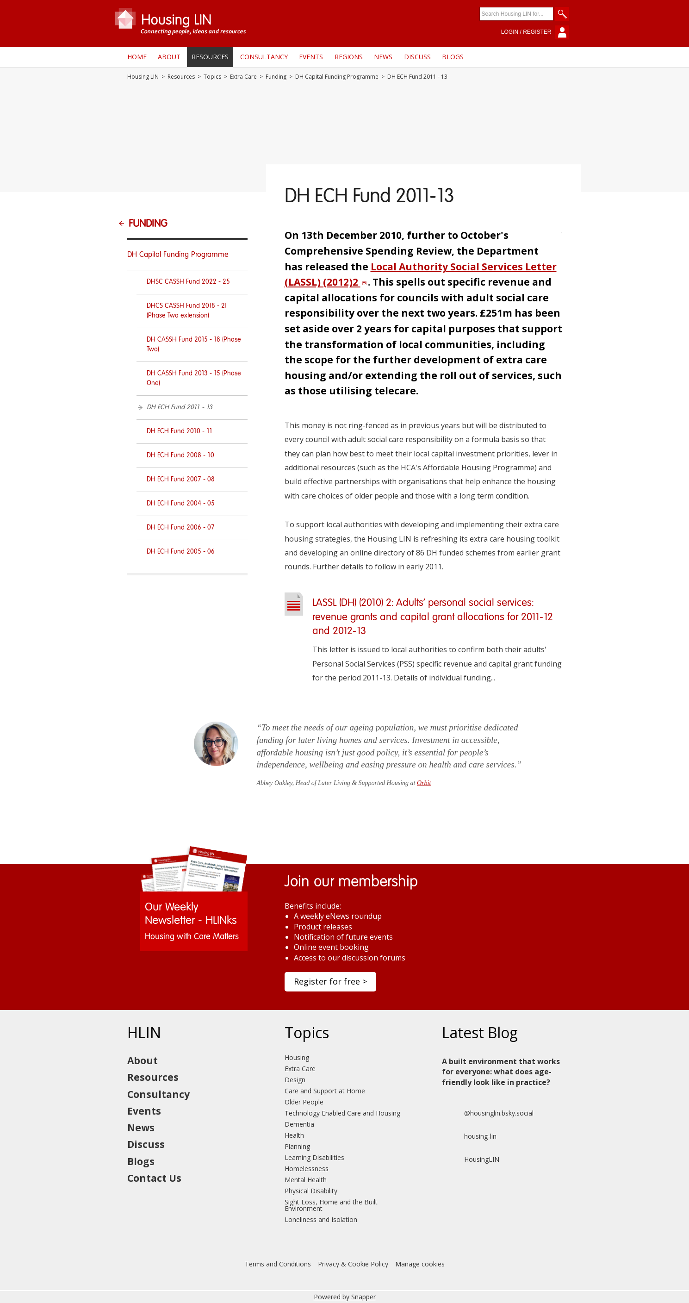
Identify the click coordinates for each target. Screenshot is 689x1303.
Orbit (424, 782)
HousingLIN (470, 1159)
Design (295, 1079)
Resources (210, 56)
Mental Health (306, 1179)
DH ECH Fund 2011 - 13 (179, 407)
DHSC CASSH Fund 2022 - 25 (188, 282)
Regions (349, 56)
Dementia (299, 1124)
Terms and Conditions (278, 1263)
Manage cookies (420, 1263)
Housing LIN (143, 77)
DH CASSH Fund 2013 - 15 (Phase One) (194, 378)
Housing (297, 1057)
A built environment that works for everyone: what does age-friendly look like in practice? (501, 1071)
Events (311, 56)
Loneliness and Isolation (321, 1219)
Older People (304, 1101)
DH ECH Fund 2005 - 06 (181, 552)
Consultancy (264, 56)
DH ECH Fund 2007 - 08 (181, 479)
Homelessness (307, 1168)
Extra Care (243, 77)
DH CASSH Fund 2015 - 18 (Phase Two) (194, 345)
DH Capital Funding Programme (337, 77)
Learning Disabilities (314, 1157)
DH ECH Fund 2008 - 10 (180, 455)
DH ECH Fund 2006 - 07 (181, 527)
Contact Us (154, 1178)
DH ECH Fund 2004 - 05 (181, 503)
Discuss (417, 56)
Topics (212, 77)
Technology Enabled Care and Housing (342, 1113)
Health (294, 1135)
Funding (276, 77)
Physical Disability (311, 1190)
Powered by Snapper (345, 1296)
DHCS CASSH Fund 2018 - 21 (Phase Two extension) (187, 311)
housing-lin (469, 1136)
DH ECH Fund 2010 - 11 (180, 431)
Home (137, 56)
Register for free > (330, 981)
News (383, 56)
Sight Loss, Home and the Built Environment (331, 1205)
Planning (297, 1146)
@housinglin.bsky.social (488, 1113)
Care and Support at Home (325, 1090)
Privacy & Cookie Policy (353, 1263)
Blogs (453, 56)
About (169, 56)
